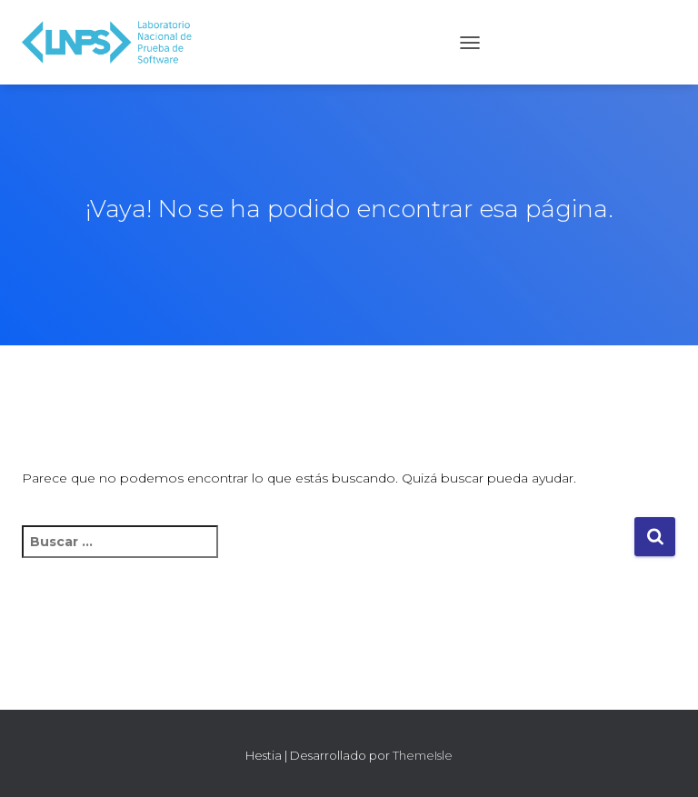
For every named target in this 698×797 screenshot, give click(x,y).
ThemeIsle (423, 755)
